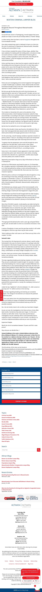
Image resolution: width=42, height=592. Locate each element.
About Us (20, 16)
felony (34, 195)
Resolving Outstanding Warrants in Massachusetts (15, 475)
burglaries (27, 39)
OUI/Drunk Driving (8, 432)
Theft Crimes (29, 356)
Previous (4, 362)
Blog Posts (30, 564)
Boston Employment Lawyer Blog (10, 467)
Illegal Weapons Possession (16, 356)
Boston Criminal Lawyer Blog (21, 10)
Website (12, 16)
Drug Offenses (8, 356)
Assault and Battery (8, 417)
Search (38, 450)
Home (3, 16)
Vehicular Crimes (7, 428)
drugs (18, 48)
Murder (23, 356)
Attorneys (30, 16)
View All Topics (5, 441)
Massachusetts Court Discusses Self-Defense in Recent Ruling (18, 481)
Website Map (34, 561)
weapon (27, 269)
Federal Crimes (7, 437)
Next (14, 362)
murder (35, 250)
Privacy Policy (18, 561)
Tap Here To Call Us (21, 4)
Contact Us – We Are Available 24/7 (17, 564)
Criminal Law (7, 415)
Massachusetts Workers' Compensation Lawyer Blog (16, 465)
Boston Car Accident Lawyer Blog (10, 458)
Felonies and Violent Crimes (10, 419)
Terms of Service (19, 570)
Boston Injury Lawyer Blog (9, 461)
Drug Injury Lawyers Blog (8, 463)
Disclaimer (26, 561)
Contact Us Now (21, 401)
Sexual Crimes (7, 424)
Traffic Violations (7, 439)
